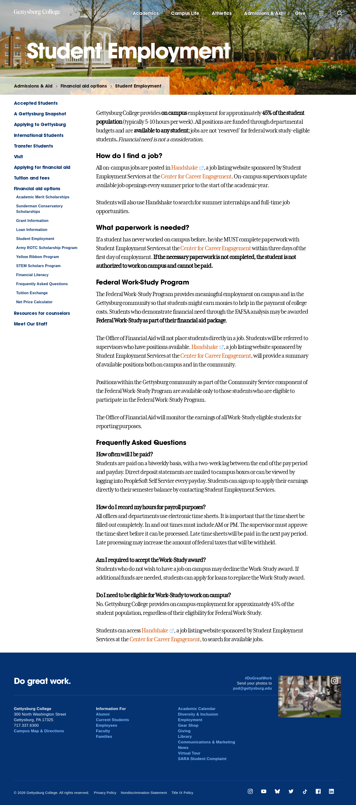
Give (300, 13)
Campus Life (185, 13)
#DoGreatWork (258, 678)
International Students (39, 135)
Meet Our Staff (30, 323)
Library (185, 736)
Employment (190, 720)
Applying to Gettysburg (40, 124)
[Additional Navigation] (321, 13)
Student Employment (138, 86)
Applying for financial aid (42, 167)
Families (104, 736)
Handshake (184, 167)
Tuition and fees (32, 177)
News (183, 747)
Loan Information (32, 230)
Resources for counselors (42, 313)
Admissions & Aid (263, 13)
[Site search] (339, 13)
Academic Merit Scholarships (43, 197)
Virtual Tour (189, 753)
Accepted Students (36, 103)
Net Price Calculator (34, 302)
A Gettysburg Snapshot (40, 113)
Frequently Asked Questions (42, 284)
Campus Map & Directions (39, 731)
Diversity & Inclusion (198, 714)
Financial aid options (84, 86)
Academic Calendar (196, 709)
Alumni (103, 714)
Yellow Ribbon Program (37, 257)
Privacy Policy (105, 793)
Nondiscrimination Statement (144, 793)
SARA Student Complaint (202, 759)
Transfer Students (33, 145)
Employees (106, 725)
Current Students (112, 720)
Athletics (222, 13)
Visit (18, 156)
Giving (184, 731)
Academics (146, 13)
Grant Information (32, 221)
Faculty (103, 731)
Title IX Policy (182, 793)
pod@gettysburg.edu (252, 688)
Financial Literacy (32, 275)
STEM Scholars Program (38, 266)
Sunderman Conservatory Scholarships (39, 209)
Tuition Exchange (32, 293)
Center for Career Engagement (196, 176)
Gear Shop (188, 725)
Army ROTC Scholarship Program (46, 248)
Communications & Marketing (206, 742)
